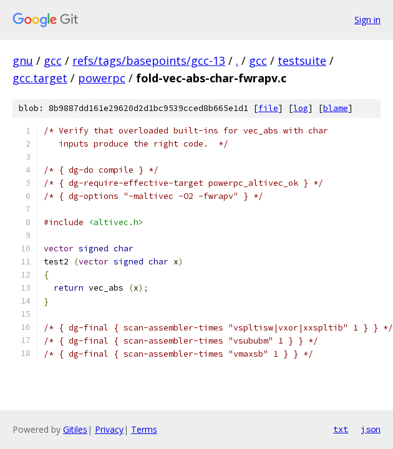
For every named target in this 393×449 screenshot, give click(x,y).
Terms (144, 429)
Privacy (109, 429)
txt (340, 429)
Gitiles (75, 429)
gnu (22, 60)
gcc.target (39, 77)
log (300, 108)
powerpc (101, 77)
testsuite (302, 60)
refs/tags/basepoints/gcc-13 (148, 60)
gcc (53, 60)
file (268, 108)
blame (335, 108)
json (371, 429)
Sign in (367, 20)
